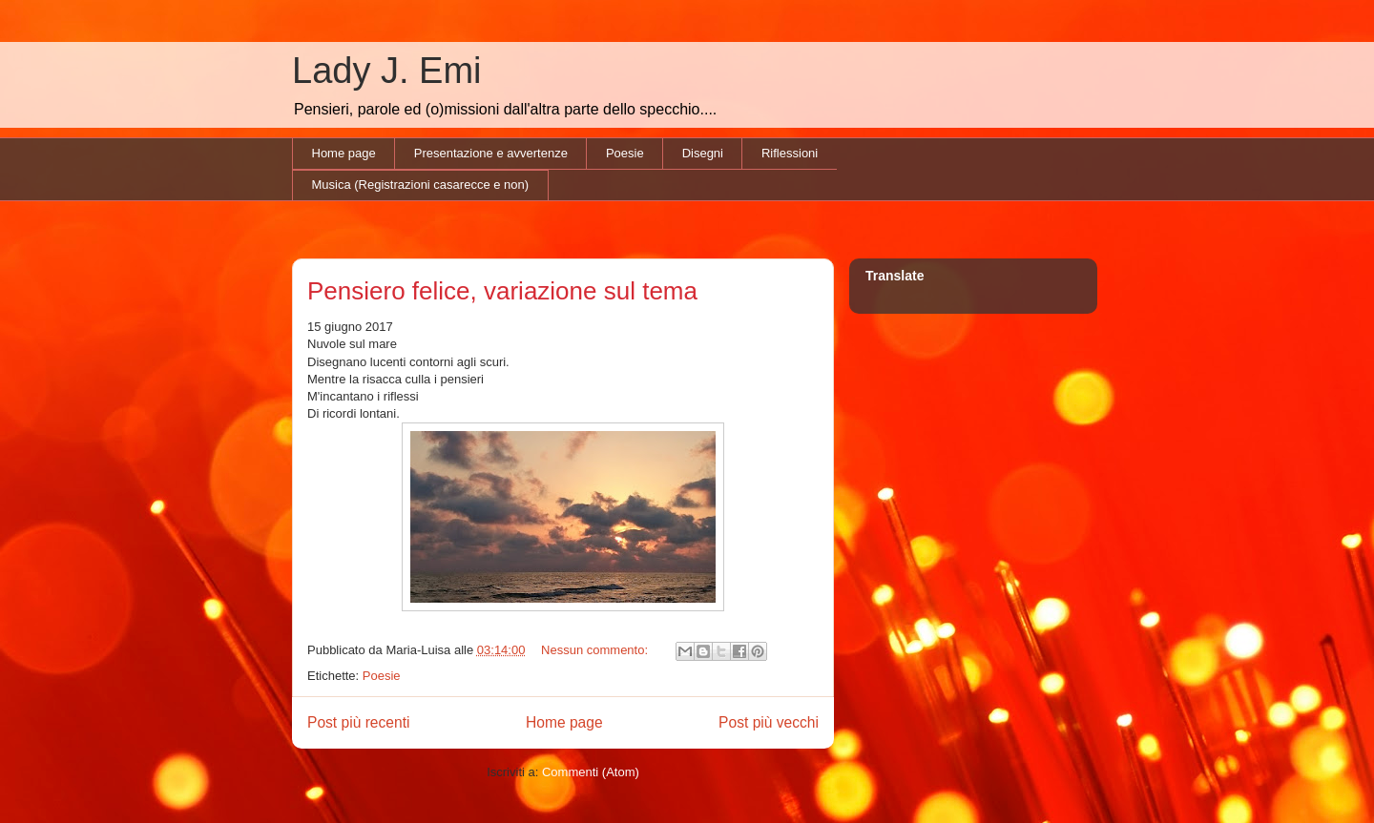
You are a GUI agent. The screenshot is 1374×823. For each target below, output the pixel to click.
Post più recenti (358, 722)
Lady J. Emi (387, 71)
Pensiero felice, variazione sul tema (502, 291)
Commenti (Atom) (590, 772)
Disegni (702, 153)
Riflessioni (789, 153)
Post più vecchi (768, 722)
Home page (344, 153)
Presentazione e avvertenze (491, 153)
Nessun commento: (596, 650)
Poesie (625, 153)
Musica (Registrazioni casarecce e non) (421, 184)
